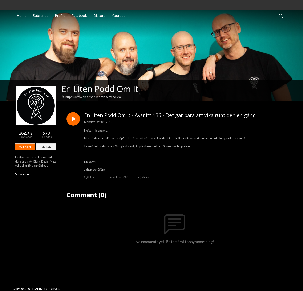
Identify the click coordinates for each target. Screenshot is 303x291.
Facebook (79, 15)
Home (21, 15)
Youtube (118, 15)
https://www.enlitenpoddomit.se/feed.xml (91, 97)
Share (25, 147)
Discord (99, 15)
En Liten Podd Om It (99, 89)
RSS (46, 147)
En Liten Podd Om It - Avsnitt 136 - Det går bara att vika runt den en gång (170, 115)
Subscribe (40, 15)
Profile (60, 15)
